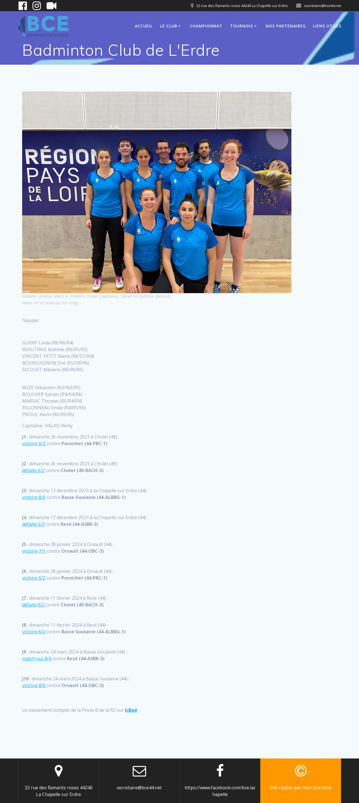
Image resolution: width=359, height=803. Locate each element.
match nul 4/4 (37, 658)
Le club (168, 26)
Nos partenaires (285, 26)
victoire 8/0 (33, 497)
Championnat (206, 26)
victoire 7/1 (34, 551)
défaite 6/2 (33, 470)
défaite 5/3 (33, 524)
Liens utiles (327, 26)
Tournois (241, 26)
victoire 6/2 (33, 443)
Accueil (144, 26)
